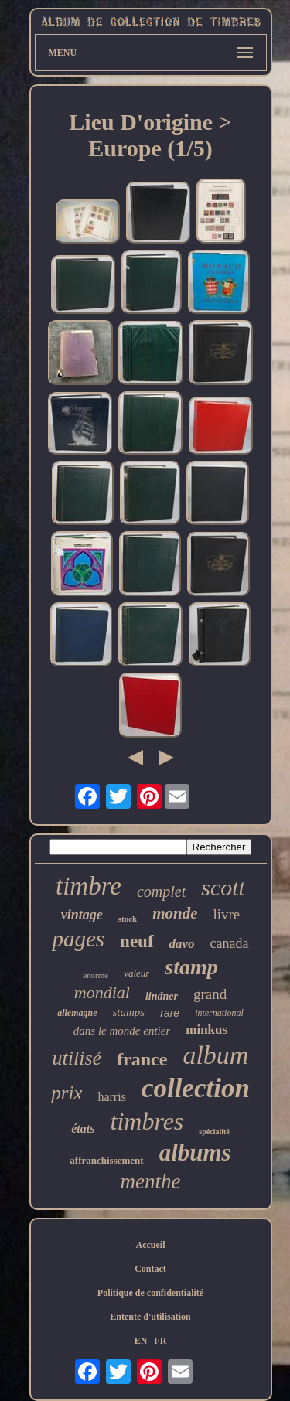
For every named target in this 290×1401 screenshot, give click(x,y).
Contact (150, 1268)
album (215, 1055)
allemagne (77, 1012)
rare (169, 1013)
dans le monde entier (121, 1030)
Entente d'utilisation (150, 1316)
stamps (129, 1012)
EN (141, 1340)
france (142, 1059)
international (219, 1012)
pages (78, 938)
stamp (191, 967)
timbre (88, 886)
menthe (151, 1181)
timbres (146, 1121)
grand (210, 994)
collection (196, 1088)
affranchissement (106, 1160)
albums (195, 1152)
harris (111, 1096)
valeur (136, 973)
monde (174, 913)
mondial (102, 992)
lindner (161, 996)
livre (226, 914)
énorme (95, 975)
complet (161, 891)
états (82, 1128)
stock (127, 918)
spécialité (214, 1131)
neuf (136, 941)
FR (160, 1340)
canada (229, 943)
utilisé (77, 1058)
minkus (206, 1029)
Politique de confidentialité (150, 1292)
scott (223, 887)
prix (66, 1092)
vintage (82, 914)
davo (182, 943)
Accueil (150, 1244)
